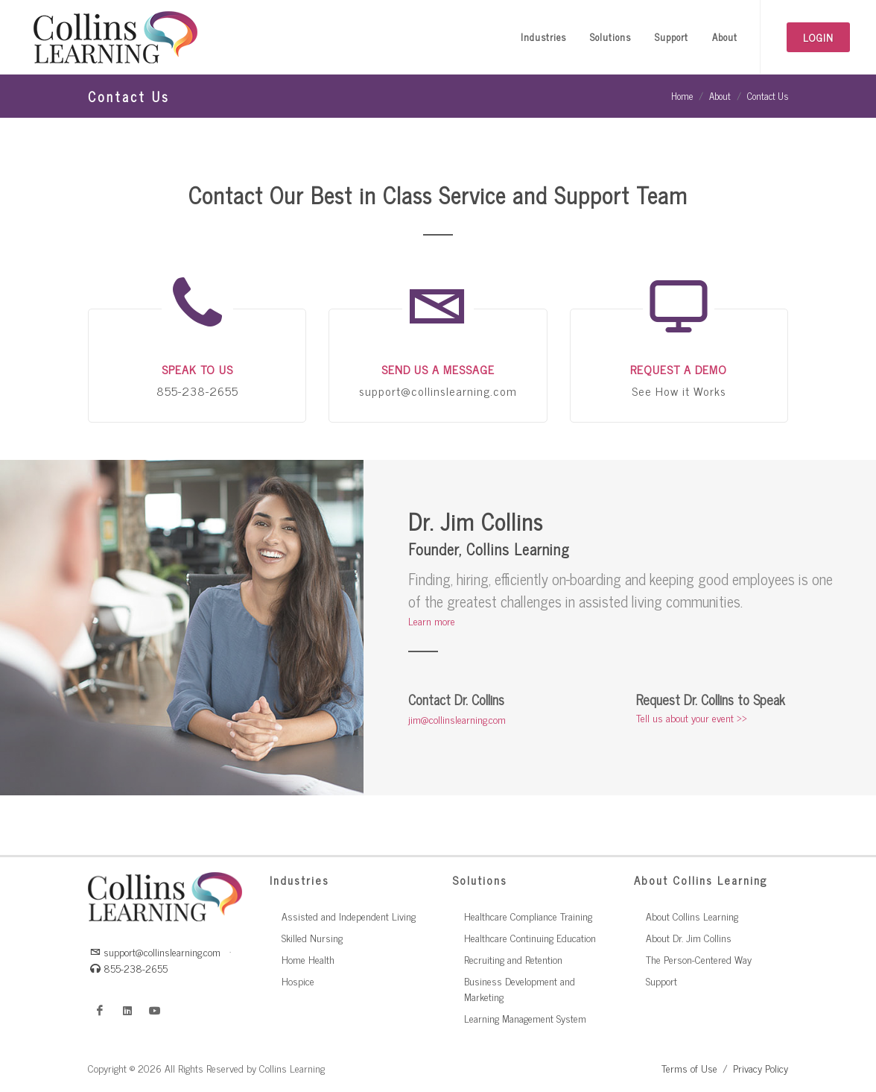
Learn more (431, 620)
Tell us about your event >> (691, 717)
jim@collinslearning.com (457, 719)
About (720, 96)
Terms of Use (689, 1067)
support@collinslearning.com (155, 952)
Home (682, 96)
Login (818, 36)
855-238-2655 (129, 968)
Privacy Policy (760, 1067)
